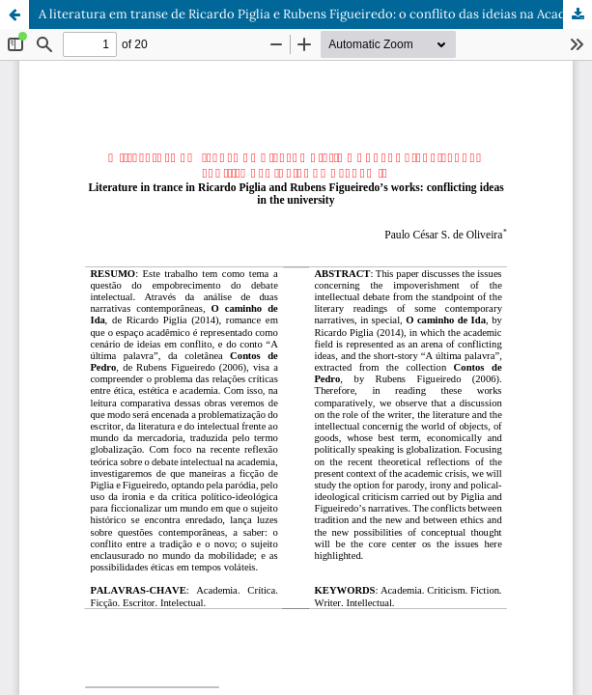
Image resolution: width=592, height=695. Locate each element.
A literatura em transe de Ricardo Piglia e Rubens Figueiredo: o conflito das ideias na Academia (315, 14)
